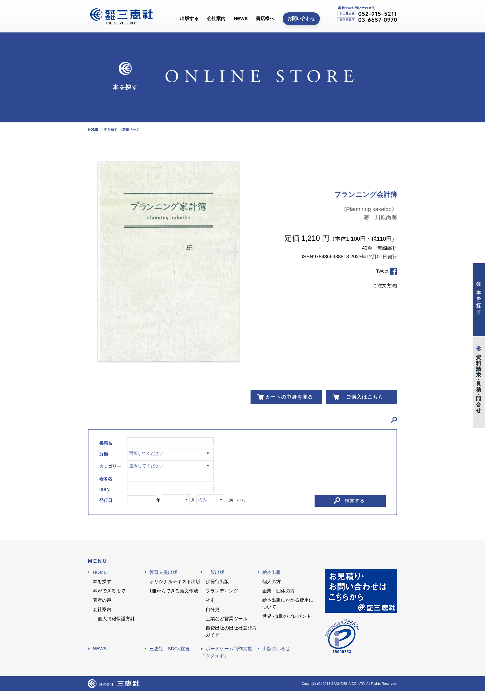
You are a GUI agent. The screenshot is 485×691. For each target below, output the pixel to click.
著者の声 (102, 600)
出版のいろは (276, 648)
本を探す (102, 581)
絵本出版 (271, 572)
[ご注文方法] (384, 285)
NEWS (241, 18)
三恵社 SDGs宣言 (169, 648)
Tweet (382, 270)
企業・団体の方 (278, 590)
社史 (210, 600)
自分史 (213, 609)
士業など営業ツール (226, 618)
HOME (100, 572)
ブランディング (222, 590)
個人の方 (271, 581)
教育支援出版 (163, 572)
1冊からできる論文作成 (173, 590)
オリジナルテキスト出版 (174, 581)
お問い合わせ (301, 18)
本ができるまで (109, 590)
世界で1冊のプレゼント (286, 616)
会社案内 (216, 18)
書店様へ (265, 18)
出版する (189, 18)
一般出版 (215, 572)
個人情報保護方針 (116, 618)
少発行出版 (217, 581)
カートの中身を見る (289, 397)
